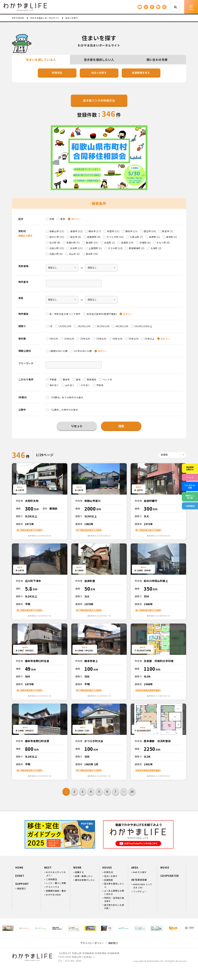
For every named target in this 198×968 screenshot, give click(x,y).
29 (132, 791)
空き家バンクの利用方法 (99, 100)
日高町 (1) (109, 242)
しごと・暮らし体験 (56, 883)
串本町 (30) (92, 253)
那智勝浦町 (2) (136, 248)
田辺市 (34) (150, 231)
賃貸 (62, 219)
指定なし (128, 314)
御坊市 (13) (131, 231)
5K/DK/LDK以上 (143, 326)
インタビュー (140, 891)
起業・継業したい (84, 876)
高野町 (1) (154, 236)
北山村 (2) (74, 253)
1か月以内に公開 (83, 350)
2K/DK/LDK (84, 326)
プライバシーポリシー (92, 943)
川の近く (85, 385)
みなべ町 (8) (163, 242)
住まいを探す (99, 72)
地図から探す (25, 235)
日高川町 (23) (57, 248)
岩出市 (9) (75, 236)
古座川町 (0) (56, 253)
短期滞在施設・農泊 (56, 890)
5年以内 (54, 338)
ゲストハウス (52, 886)
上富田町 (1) (95, 248)
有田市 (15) (113, 231)
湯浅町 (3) (171, 236)
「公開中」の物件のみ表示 (64, 409)
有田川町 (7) (73, 242)
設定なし (165, 338)
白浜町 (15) (76, 248)
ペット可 (107, 379)
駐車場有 (91, 379)
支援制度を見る (141, 72)
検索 (121, 426)
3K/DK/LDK (103, 326)
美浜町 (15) (92, 242)
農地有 (66, 379)
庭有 (78, 379)
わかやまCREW (53, 894)
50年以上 (150, 338)
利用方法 (57, 72)
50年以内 (134, 338)
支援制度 (108, 879)
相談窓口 (21, 888)
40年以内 (117, 338)
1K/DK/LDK (65, 326)
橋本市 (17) (95, 231)
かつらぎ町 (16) (115, 236)
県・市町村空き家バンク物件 (65, 314)
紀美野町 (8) (94, 236)
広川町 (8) (55, 242)
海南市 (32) (76, 231)
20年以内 (85, 338)
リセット (77, 426)
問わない (76, 219)
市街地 (100, 385)
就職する (79, 872)
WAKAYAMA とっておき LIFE (142, 886)
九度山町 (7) (136, 236)
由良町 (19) (127, 242)
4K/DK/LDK (122, 326)
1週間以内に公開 (59, 350)
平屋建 (53, 379)
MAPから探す (140, 872)
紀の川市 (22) (57, 236)
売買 (52, 219)
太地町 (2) (156, 248)
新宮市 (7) (167, 231)
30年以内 (101, 338)
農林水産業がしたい (85, 879)
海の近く (54, 385)
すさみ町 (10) (115, 248)
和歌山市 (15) (57, 231)
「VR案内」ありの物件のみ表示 (66, 397)
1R (51, 326)
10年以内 (69, 338)
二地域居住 (51, 879)
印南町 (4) (145, 242)
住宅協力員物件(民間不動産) (102, 314)
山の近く (70, 385)
